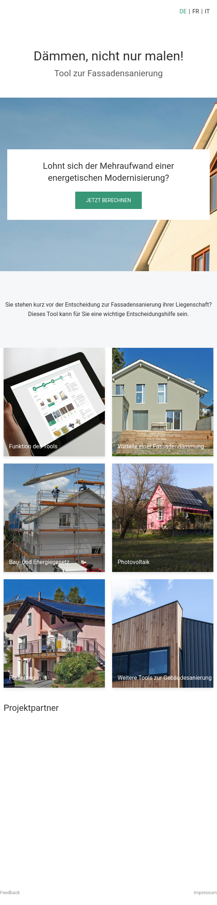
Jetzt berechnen (108, 200)
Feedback (10, 892)
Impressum (205, 892)
